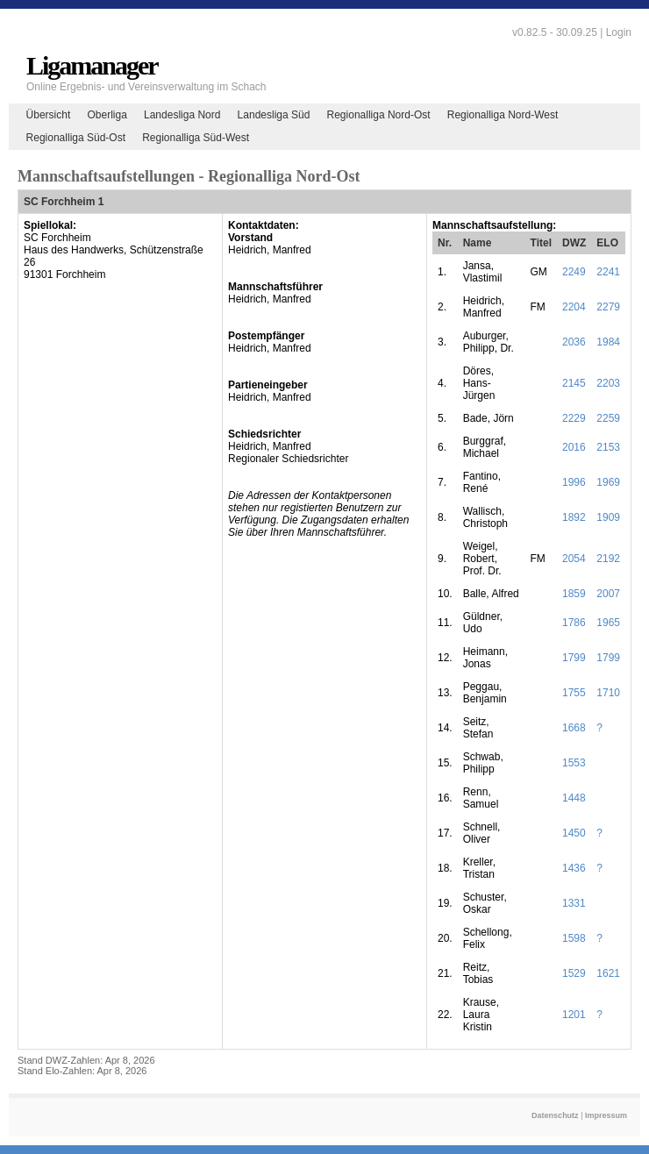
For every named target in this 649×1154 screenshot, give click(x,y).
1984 (608, 342)
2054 (574, 558)
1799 (574, 658)
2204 (574, 307)
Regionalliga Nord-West (503, 115)
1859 (574, 594)
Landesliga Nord (182, 115)
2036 (574, 342)
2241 (608, 272)
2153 (608, 447)
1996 (574, 482)
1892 (574, 517)
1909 (608, 517)
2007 (608, 594)
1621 (608, 973)
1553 (574, 763)
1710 (608, 693)
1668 (574, 728)
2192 (608, 558)
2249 (574, 272)
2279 (608, 307)
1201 (574, 1014)
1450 (574, 833)
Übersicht (48, 115)
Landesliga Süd (274, 115)
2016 (574, 447)
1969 (608, 482)
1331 (574, 903)
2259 (608, 418)
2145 (574, 383)
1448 (574, 798)
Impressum (606, 1115)
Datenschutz (555, 1115)
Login (618, 32)
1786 (574, 622)
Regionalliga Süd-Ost (75, 138)
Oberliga (106, 115)
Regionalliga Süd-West (195, 138)
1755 (574, 693)
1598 (574, 938)
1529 (574, 973)
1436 (574, 868)
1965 (608, 622)
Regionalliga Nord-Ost (379, 115)
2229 (574, 418)
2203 (608, 383)
